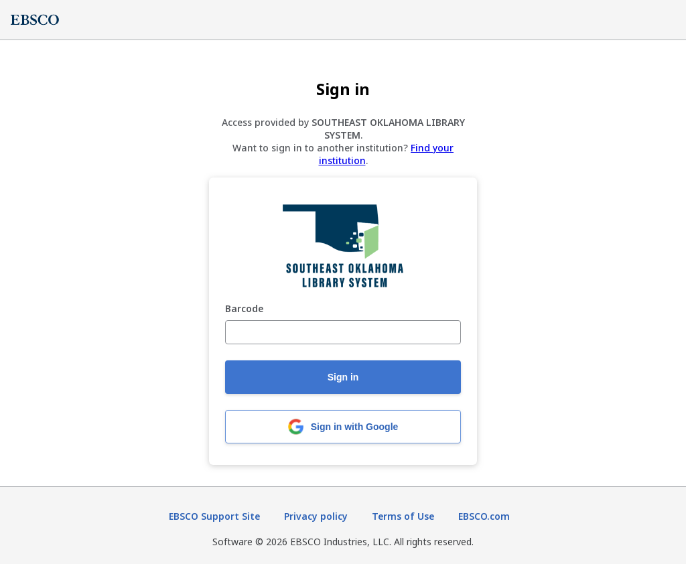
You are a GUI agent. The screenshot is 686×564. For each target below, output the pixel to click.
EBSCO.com (484, 516)
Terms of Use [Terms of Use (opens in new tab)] (403, 516)
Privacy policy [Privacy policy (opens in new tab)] (316, 516)
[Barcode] (343, 332)
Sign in (343, 377)
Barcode (244, 309)
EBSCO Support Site (214, 516)
